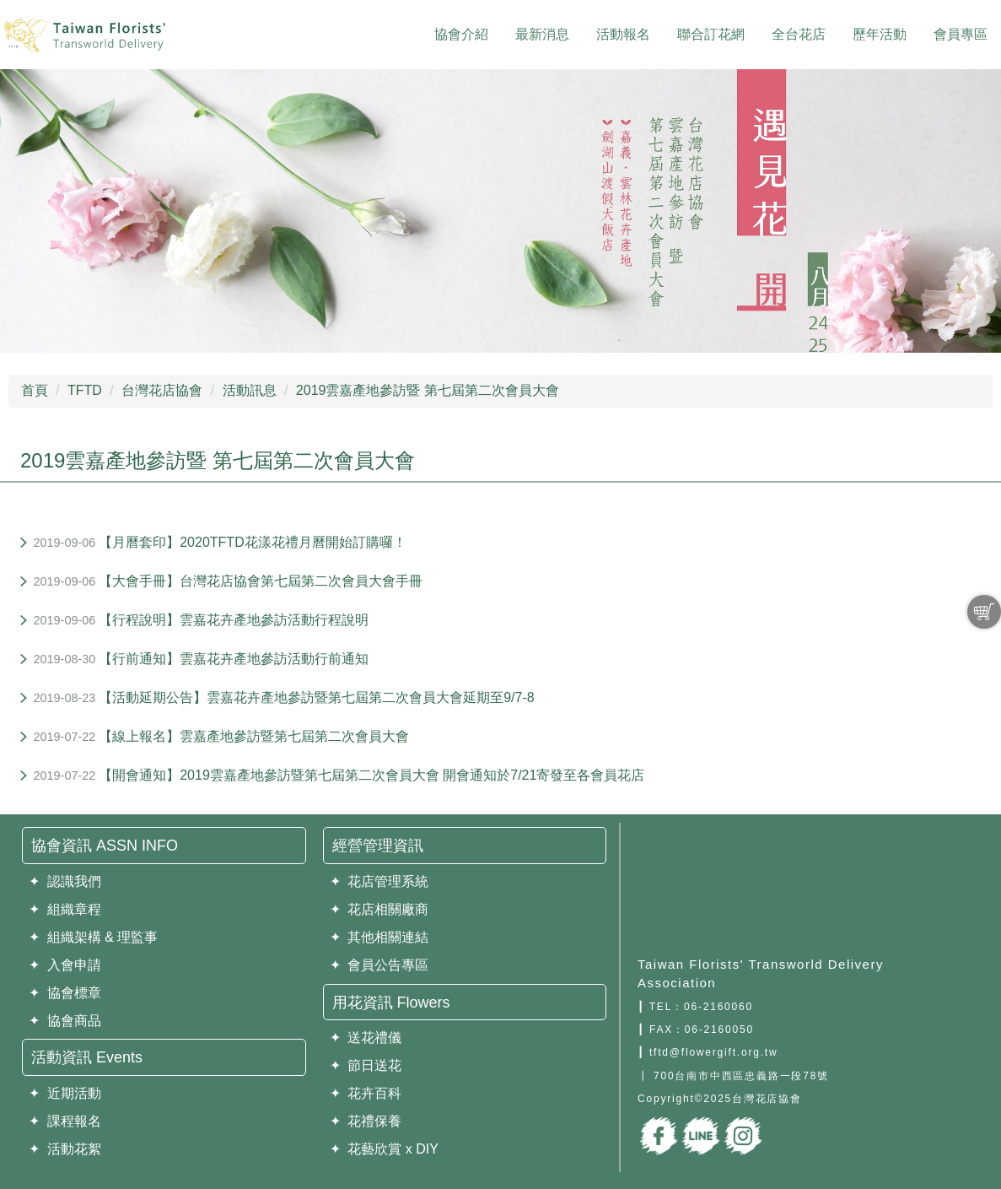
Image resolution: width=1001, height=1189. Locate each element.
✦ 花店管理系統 (379, 881)
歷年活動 (880, 34)
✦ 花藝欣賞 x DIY (384, 1149)
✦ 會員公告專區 (379, 965)
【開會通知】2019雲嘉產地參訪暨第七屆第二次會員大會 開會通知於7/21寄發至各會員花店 (371, 775)
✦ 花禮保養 (366, 1121)
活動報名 (623, 34)
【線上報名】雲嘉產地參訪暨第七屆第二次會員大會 (254, 736)
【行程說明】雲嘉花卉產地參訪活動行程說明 (234, 620)
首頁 (34, 390)
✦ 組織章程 (65, 909)
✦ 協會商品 (65, 1020)
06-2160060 (718, 1007)
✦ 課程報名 (65, 1121)
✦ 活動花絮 (65, 1149)
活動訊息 (250, 390)
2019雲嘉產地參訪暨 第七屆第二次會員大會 (427, 390)
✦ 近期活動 (65, 1093)
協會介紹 (461, 34)
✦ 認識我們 (65, 881)
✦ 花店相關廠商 (379, 909)
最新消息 (542, 34)
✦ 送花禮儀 (366, 1037)
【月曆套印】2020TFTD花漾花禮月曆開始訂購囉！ (252, 542)
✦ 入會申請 (65, 965)
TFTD (84, 390)
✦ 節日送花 (366, 1065)
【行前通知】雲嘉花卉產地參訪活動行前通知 (234, 658)
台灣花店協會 (161, 390)
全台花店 (799, 34)
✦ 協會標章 (65, 993)
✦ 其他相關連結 (379, 937)
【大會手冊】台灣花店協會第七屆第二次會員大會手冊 (260, 581)
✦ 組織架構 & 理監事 (93, 937)
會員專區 (961, 34)
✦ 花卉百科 (366, 1093)
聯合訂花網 (711, 34)
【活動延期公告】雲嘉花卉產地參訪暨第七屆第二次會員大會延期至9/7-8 (316, 697)
